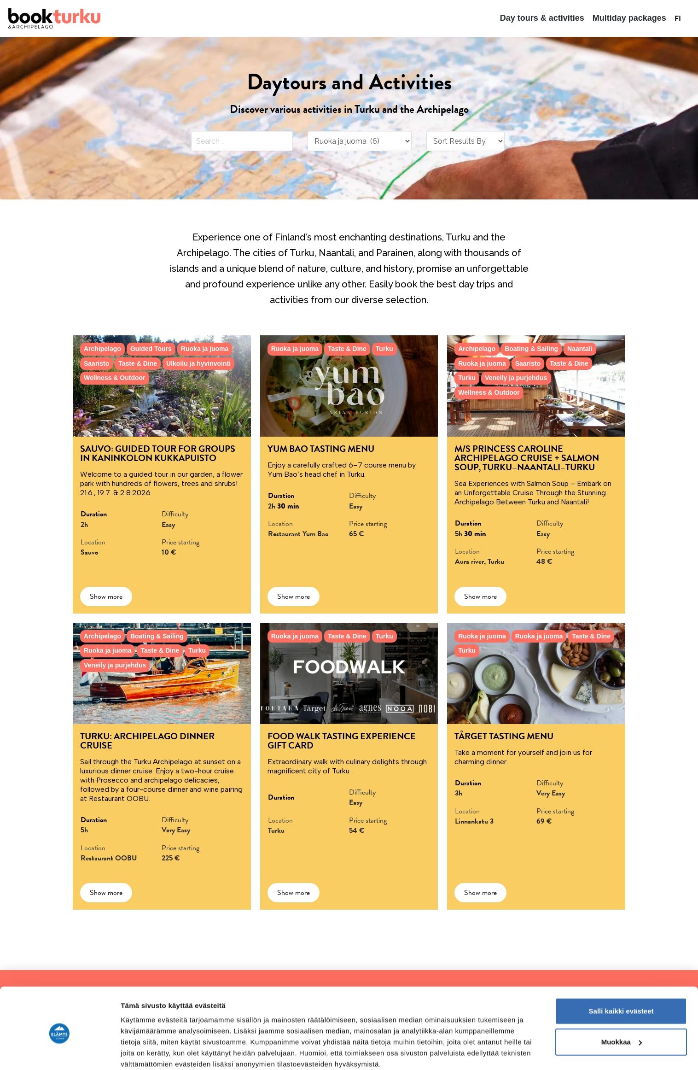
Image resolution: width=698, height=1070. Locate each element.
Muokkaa (621, 1004)
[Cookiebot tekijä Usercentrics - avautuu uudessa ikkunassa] (59, 1052)
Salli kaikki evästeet (621, 973)
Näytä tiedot (141, 1052)
